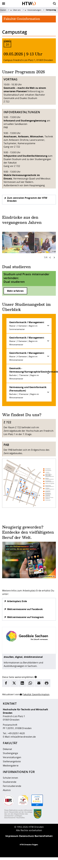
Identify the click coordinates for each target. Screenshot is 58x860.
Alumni (7, 790)
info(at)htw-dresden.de (23, 736)
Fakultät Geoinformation (36, 694)
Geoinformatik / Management (26, 326)
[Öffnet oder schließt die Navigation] (3, 3)
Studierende (9, 781)
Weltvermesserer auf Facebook (25, 609)
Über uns (17, 10)
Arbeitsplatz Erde (17, 601)
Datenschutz (26, 836)
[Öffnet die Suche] (54, 3)
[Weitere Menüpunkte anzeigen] (11, 10)
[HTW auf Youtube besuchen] (40, 850)
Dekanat (7, 749)
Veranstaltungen (34, 10)
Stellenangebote (12, 761)
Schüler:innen (10, 777)
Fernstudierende (12, 786)
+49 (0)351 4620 (16, 733)
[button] (36, 676)
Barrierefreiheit (44, 836)
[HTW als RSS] (17, 850)
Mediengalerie (10, 765)
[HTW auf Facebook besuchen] (35, 850)
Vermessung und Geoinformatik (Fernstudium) (27, 392)
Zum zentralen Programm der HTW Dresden (27, 199)
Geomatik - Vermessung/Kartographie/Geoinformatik (30, 373)
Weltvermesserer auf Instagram (25, 617)
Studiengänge (10, 753)
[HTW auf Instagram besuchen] (23, 850)
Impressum (11, 836)
